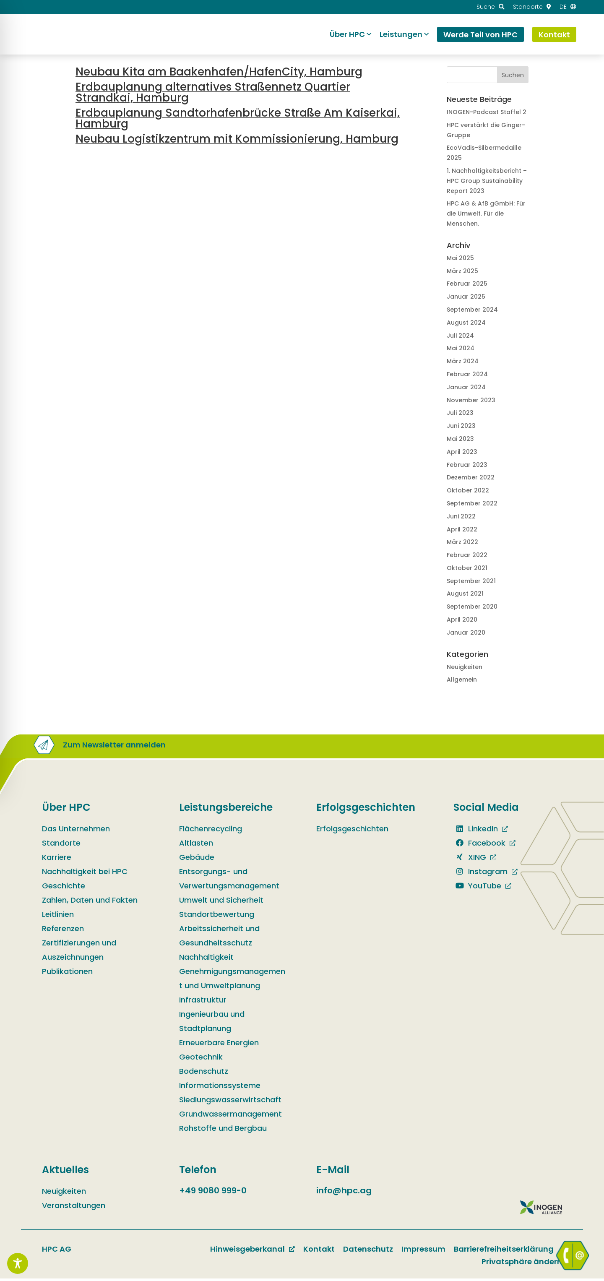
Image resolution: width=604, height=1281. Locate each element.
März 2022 (462, 542)
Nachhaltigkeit (206, 959)
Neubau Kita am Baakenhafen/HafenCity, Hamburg (219, 71)
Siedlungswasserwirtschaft (230, 1102)
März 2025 (462, 271)
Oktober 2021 (467, 568)
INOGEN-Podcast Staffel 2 (486, 112)
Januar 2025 (466, 296)
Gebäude (196, 859)
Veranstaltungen (73, 1208)
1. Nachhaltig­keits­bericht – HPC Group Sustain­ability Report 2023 (487, 181)
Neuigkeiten (464, 667)
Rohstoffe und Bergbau (223, 1130)
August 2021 (465, 593)
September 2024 (472, 309)
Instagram (480, 874)
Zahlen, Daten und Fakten (90, 902)
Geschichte (63, 888)
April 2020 (462, 619)
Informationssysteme (219, 1088)
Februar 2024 (467, 374)
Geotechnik (201, 1059)
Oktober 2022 (468, 490)
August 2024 (466, 322)
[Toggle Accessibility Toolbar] (17, 1263)
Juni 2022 (461, 516)
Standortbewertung (216, 916)
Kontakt (319, 1251)
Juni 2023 (461, 426)
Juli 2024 (460, 335)
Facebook (479, 845)
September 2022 (472, 503)
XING (469, 859)
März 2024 (463, 361)
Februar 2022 (467, 555)
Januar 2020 (466, 632)
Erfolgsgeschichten (352, 831)
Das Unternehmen (76, 831)
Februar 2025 (467, 283)
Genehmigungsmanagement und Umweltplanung (232, 981)
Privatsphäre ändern (522, 1264)
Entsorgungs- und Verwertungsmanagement (229, 881)
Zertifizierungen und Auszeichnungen (79, 952)
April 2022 (462, 529)
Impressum (423, 1251)
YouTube (477, 888)
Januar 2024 (466, 387)
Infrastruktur (202, 1002)
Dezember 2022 (471, 477)
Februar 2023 (467, 465)
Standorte (61, 845)
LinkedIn (475, 831)
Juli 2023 (460, 413)
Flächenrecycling (210, 831)
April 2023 (462, 452)
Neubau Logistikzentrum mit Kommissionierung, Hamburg (237, 138)
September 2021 (471, 581)
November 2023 (471, 400)
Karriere (56, 859)
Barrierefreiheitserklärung (504, 1251)
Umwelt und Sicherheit (221, 902)
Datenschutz (368, 1251)
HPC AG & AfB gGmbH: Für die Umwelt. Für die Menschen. (486, 213)
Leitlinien (58, 916)
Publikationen (67, 974)
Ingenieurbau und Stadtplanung (212, 1023)
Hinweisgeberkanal (247, 1251)
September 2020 (472, 606)
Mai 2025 (460, 258)
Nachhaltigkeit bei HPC (85, 874)
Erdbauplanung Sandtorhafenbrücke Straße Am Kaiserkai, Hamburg (238, 118)
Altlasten (196, 845)
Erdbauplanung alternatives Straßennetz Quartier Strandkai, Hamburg (213, 92)
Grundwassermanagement (230, 1116)
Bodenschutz (203, 1073)
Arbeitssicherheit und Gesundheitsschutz (219, 938)
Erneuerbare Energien (219, 1045)
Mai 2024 (460, 348)
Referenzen (63, 931)
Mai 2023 (460, 439)
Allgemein (462, 679)
